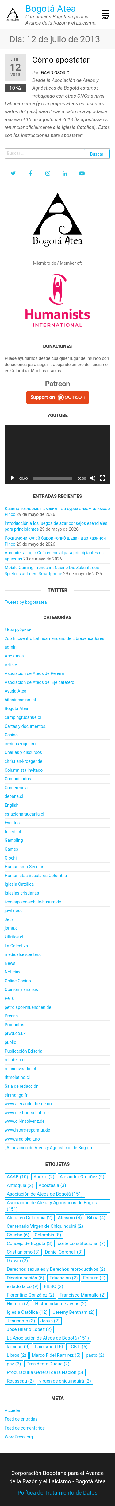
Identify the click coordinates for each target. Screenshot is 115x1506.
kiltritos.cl (14, 936)
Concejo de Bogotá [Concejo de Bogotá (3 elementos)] (29, 1243)
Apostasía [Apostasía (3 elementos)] (52, 1185)
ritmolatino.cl (17, 1077)
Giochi (11, 858)
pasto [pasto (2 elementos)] (95, 1355)
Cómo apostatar (61, 59)
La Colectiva (16, 945)
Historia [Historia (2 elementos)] (18, 1303)
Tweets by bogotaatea (26, 602)
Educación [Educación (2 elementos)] (63, 1278)
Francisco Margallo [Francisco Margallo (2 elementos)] (83, 1295)
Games (11, 849)
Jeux (9, 919)
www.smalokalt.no (22, 1139)
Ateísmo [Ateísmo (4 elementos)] (70, 1217)
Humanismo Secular (24, 866)
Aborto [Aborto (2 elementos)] (43, 1177)
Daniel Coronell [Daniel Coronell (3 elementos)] (63, 1252)
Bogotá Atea (50, 8)
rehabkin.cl (15, 1059)
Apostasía (14, 656)
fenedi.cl (13, 831)
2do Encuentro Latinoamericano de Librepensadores (54, 638)
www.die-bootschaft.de (27, 1112)
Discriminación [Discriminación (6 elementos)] (25, 1278)
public (10, 1042)
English (11, 805)
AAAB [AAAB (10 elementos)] (17, 1177)
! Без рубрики (18, 629)
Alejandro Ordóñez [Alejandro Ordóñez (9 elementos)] (82, 1177)
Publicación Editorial (24, 1051)
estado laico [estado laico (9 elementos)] (23, 1286)
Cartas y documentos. (26, 726)
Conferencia (16, 787)
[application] (57, 454)
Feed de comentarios (25, 1428)
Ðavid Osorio (55, 72)
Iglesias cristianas (22, 893)
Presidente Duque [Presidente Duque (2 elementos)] (47, 1364)
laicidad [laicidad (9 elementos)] (18, 1346)
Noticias (13, 972)
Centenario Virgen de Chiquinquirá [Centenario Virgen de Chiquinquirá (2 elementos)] (45, 1226)
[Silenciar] (93, 478)
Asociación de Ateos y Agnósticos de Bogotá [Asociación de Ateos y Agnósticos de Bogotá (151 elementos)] (52, 1206)
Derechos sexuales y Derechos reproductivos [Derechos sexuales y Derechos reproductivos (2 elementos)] (56, 1269)
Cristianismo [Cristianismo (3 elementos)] (23, 1252)
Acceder (12, 1410)
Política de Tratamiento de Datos (57, 1492)
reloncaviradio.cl (20, 1068)
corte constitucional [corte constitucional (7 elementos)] (81, 1243)
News (10, 963)
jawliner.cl (14, 910)
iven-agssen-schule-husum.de (33, 901)
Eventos (12, 822)
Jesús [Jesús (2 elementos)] (50, 1321)
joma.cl (12, 928)
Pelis (9, 998)
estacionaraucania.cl (24, 814)
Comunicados (18, 778)
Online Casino (18, 980)
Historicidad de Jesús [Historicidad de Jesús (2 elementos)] (60, 1303)
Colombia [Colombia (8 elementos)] (48, 1235)
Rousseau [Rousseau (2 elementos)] (20, 1381)
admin (11, 647)
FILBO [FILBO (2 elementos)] (53, 1286)
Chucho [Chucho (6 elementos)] (18, 1235)
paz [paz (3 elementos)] (14, 1364)
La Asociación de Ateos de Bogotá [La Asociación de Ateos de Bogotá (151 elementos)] (48, 1338)
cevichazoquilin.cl (21, 743)
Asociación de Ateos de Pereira (34, 673)
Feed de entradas (21, 1419)
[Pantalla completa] (102, 478)
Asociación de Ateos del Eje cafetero (39, 682)
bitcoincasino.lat (20, 699)
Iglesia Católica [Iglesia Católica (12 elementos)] (27, 1312)
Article (11, 664)
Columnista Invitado (24, 770)
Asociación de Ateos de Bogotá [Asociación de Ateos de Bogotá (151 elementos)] (45, 1194)
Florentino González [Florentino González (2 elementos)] (30, 1295)
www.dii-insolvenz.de (25, 1121)
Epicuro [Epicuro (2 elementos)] (94, 1278)
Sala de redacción (22, 1086)
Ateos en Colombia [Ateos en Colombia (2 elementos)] (29, 1217)
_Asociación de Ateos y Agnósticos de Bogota (48, 1147)
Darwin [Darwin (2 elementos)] (17, 1260)
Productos (14, 1024)
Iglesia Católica (19, 884)
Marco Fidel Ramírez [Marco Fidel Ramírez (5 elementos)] (56, 1355)
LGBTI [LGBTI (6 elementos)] (78, 1346)
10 (12, 88)
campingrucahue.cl (23, 717)
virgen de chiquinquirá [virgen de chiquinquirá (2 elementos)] (65, 1381)
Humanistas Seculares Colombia (36, 875)
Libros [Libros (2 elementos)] (16, 1355)
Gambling (14, 840)
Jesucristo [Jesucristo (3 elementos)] (21, 1321)
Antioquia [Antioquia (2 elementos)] (20, 1185)
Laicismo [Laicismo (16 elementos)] (49, 1346)
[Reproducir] (13, 478)
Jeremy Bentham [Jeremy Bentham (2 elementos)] (73, 1312)
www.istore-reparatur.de (27, 1130)
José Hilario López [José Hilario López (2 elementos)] (29, 1329)
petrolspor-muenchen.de (28, 1007)
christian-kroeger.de (23, 761)
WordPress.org (19, 1436)
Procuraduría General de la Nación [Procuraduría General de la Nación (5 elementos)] (45, 1372)
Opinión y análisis (21, 989)
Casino (11, 734)
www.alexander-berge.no (28, 1103)
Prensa (11, 1015)
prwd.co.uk (15, 1033)
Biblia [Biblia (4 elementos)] (96, 1217)
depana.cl (14, 796)
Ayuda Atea (15, 691)
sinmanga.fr (16, 1095)
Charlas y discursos (23, 752)
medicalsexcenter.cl (24, 954)
